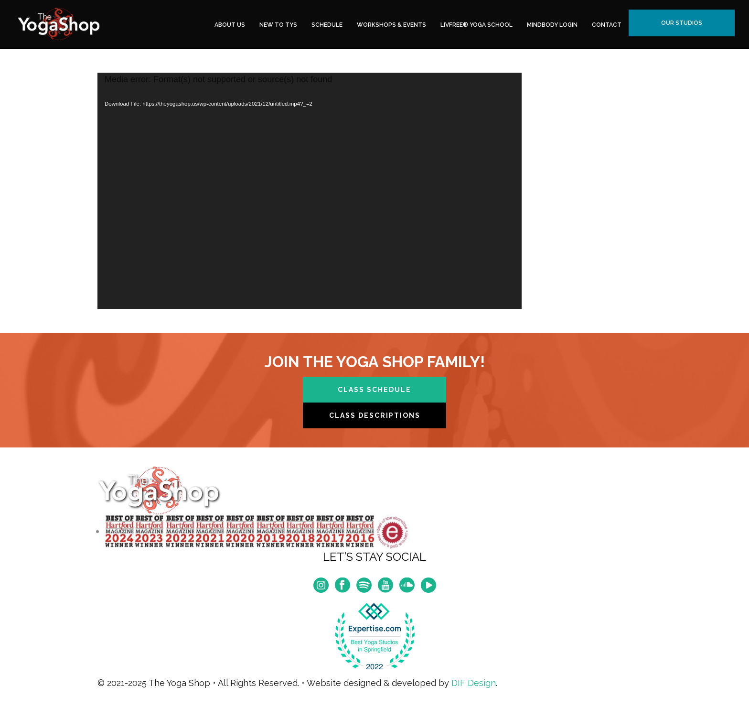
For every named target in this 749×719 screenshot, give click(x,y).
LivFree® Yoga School (476, 25)
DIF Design (473, 683)
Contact (606, 25)
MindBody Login (552, 25)
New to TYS (278, 25)
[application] (309, 191)
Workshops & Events (391, 25)
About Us (229, 25)
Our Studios (681, 23)
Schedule (326, 25)
